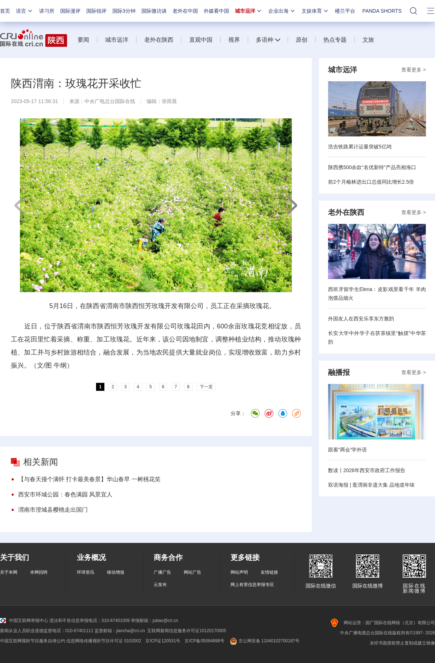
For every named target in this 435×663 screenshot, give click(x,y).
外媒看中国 (216, 11)
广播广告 (162, 572)
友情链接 (269, 572)
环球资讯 (85, 572)
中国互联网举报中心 (24, 620)
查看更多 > (413, 70)
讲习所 (46, 11)
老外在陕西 (158, 40)
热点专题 (335, 40)
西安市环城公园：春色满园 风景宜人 (65, 494)
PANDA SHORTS (382, 11)
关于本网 (8, 572)
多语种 (264, 40)
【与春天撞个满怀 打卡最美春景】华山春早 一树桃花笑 (89, 479)
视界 (234, 40)
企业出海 (282, 11)
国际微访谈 (154, 11)
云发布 (160, 584)
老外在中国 (185, 11)
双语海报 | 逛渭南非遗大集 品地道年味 (371, 485)
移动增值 (115, 572)
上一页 (19, 205)
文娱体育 (315, 11)
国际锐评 (96, 11)
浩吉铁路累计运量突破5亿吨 (360, 147)
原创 (301, 40)
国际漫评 (70, 11)
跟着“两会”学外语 (347, 450)
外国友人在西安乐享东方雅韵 (361, 319)
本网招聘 (38, 572)
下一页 (291, 205)
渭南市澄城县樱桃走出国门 (53, 510)
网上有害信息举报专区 (252, 584)
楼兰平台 (345, 11)
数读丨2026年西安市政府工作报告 (366, 470)
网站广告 (192, 572)
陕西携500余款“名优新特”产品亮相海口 (372, 167)
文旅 (368, 40)
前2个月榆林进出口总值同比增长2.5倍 (371, 182)
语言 (24, 11)
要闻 (83, 40)
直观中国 (200, 40)
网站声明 (239, 572)
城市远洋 (248, 11)
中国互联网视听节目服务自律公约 (32, 640)
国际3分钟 (124, 11)
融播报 (339, 372)
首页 (5, 11)
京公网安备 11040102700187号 (264, 640)
